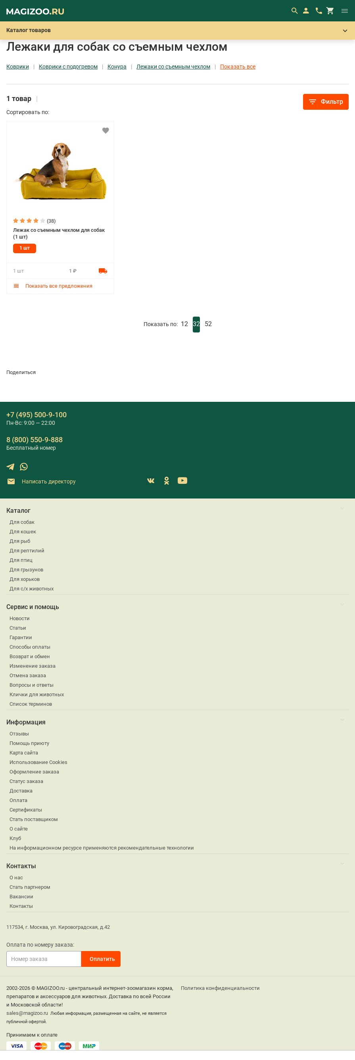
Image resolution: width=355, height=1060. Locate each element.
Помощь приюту (29, 743)
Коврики (17, 66)
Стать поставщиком (34, 819)
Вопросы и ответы (32, 685)
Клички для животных (37, 694)
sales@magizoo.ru (27, 1013)
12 (184, 324)
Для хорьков (25, 579)
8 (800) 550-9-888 (34, 439)
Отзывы (19, 734)
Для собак (22, 522)
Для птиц (21, 560)
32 (196, 324)
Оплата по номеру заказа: (40, 945)
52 (208, 324)
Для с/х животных (32, 589)
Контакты (21, 906)
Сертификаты (26, 810)
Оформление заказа (34, 772)
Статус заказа (26, 781)
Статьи (18, 628)
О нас (16, 877)
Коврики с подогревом (68, 66)
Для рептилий (27, 551)
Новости (20, 618)
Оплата (18, 800)
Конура (117, 66)
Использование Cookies (38, 762)
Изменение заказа (33, 666)
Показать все (237, 66)
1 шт (24, 248)
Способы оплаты (30, 647)
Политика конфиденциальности (220, 988)
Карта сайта (24, 753)
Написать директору (41, 481)
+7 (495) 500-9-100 (36, 415)
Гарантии (21, 637)
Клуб (15, 838)
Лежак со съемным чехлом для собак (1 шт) (59, 233)
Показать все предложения (52, 286)
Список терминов (31, 704)
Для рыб (20, 541)
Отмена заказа (28, 675)
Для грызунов (26, 570)
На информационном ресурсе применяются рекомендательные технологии (102, 848)
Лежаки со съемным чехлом (173, 66)
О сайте (19, 829)
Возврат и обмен (30, 656)
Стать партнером (30, 887)
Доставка (21, 791)
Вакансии (21, 897)
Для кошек (23, 532)
